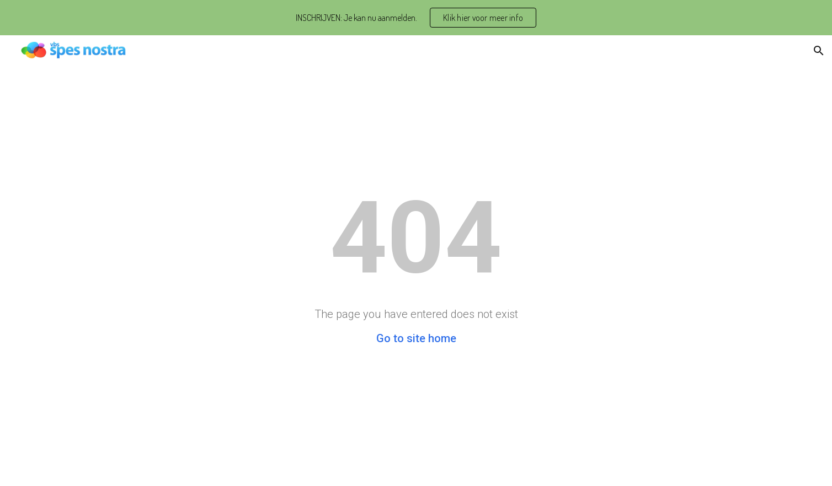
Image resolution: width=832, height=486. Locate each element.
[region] (416, 17)
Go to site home (416, 338)
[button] (819, 50)
